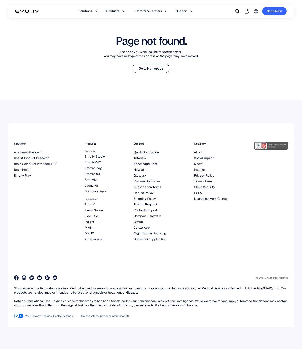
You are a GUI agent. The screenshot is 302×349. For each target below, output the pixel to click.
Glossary (140, 175)
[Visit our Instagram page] (24, 277)
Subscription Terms (147, 187)
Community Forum (147, 181)
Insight (89, 222)
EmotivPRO (93, 162)
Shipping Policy (145, 199)
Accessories (93, 239)
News (198, 164)
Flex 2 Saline (94, 210)
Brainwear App (95, 191)
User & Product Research (31, 158)
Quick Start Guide (146, 152)
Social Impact (204, 158)
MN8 (88, 228)
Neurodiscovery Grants (210, 199)
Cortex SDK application (150, 239)
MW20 (89, 233)
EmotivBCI (92, 174)
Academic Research (28, 152)
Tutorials (140, 158)
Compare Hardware (147, 216)
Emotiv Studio (95, 157)
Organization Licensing (150, 233)
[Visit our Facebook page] (16, 277)
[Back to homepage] (27, 11)
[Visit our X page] (47, 277)
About (198, 152)
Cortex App (142, 228)
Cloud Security (204, 187)
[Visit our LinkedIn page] (31, 277)
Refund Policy (144, 193)
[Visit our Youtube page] (39, 277)
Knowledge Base (146, 164)
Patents (199, 170)
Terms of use (203, 181)
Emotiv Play (22, 175)
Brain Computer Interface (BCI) (35, 164)
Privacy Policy (204, 175)
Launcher (91, 185)
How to (139, 170)
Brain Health (22, 170)
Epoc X (90, 204)
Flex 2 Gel (92, 216)
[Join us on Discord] (55, 277)
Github (138, 222)
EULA (198, 193)
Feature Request (145, 204)
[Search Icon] (237, 11)
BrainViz (91, 180)
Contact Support (145, 210)
